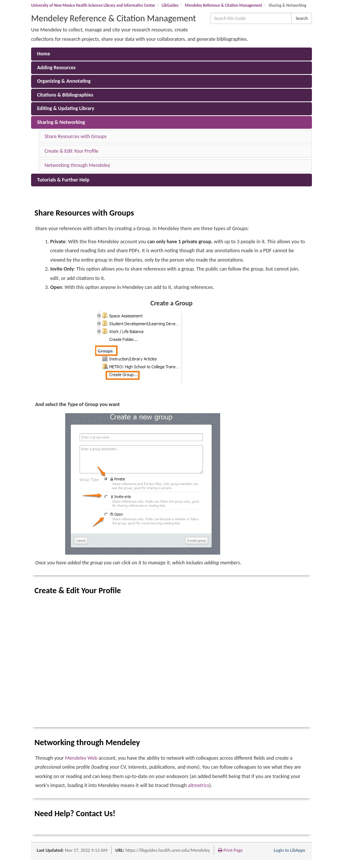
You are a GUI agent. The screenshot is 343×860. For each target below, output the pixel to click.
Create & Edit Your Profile (71, 151)
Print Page (230, 850)
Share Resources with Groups (75, 136)
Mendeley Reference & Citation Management (223, 5)
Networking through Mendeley (77, 165)
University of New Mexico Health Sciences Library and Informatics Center (93, 5)
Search (301, 18)
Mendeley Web (81, 758)
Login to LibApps (289, 850)
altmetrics (198, 785)
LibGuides (170, 5)
